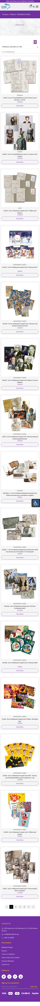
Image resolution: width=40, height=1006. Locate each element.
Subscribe (34, 986)
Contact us (5, 964)
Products (5, 14)
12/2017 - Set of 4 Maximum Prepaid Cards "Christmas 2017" (20, 267)
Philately (13, 14)
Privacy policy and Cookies (11, 957)
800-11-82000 (9, 938)
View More (19, 106)
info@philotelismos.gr (11, 934)
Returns (4, 951)
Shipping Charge (7, 947)
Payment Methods (8, 961)
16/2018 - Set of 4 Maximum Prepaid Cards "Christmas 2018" (20, 662)
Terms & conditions (8, 954)
